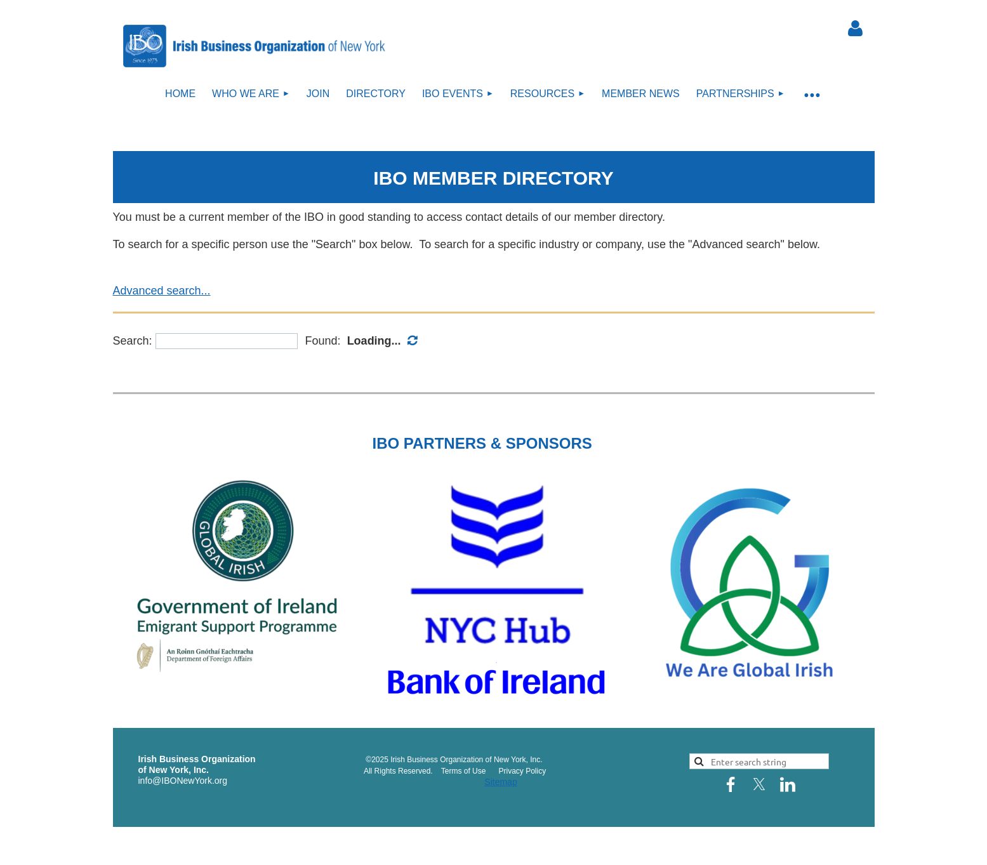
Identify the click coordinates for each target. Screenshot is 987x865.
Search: (132, 340)
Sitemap (500, 782)
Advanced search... (162, 290)
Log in (855, 28)
